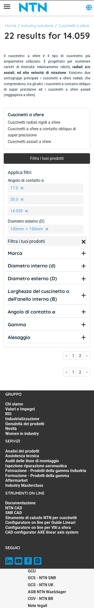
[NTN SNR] (33, 8)
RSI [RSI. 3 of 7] (8, 413)
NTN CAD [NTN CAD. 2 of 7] (13, 508)
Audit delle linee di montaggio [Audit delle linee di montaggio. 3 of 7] (32, 461)
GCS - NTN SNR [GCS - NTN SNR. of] (42, 577)
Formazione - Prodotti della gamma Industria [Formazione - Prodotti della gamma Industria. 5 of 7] (45, 470)
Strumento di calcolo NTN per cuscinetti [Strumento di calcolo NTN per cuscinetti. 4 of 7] (41, 517)
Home (11, 25)
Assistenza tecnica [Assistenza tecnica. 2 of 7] (22, 455)
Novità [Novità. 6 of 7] (11, 428)
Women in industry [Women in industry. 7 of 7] (22, 433)
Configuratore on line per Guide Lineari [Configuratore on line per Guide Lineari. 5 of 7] (40, 522)
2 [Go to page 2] (80, 355)
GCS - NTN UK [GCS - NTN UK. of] (40, 584)
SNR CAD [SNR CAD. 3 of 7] (13, 512)
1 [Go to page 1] (73, 355)
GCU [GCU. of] (32, 571)
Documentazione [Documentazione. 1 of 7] (20, 503)
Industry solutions (37, 25)
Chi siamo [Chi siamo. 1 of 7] (14, 404)
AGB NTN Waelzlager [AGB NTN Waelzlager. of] (47, 591)
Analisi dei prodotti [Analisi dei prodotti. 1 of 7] (22, 451)
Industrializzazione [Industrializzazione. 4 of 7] (22, 418)
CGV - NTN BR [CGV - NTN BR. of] (40, 598)
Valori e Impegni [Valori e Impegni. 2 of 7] (20, 409)
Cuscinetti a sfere (73, 25)
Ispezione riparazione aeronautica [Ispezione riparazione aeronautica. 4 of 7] (36, 466)
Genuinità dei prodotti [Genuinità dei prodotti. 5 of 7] (24, 423)
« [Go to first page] (66, 355)
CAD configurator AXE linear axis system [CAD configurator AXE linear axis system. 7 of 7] (41, 532)
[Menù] (7, 7)
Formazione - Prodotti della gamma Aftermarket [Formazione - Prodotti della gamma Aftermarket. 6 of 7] (37, 478)
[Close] (83, 242)
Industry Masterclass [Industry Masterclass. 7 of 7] (24, 485)
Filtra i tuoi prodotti (47, 158)
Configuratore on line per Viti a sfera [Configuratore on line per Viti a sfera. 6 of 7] (38, 527)
